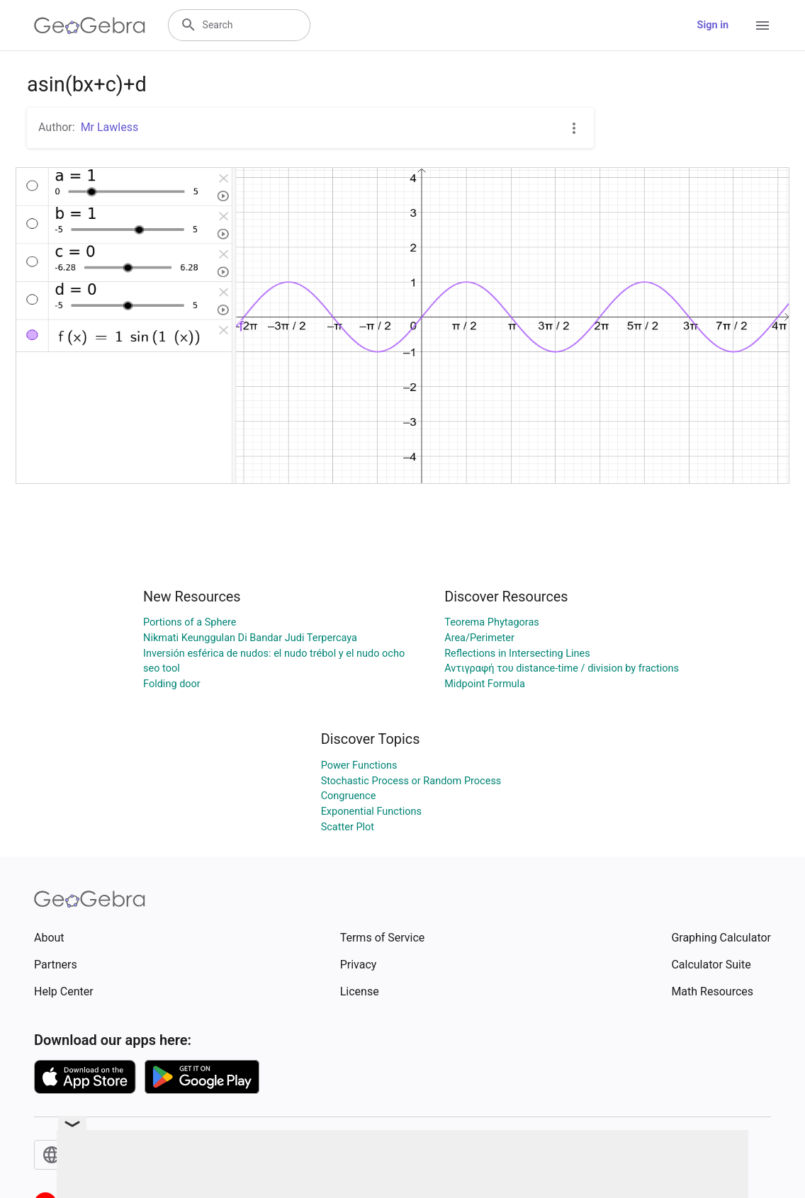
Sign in (712, 25)
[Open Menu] (762, 25)
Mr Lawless (110, 127)
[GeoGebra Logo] (89, 25)
